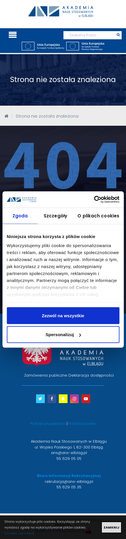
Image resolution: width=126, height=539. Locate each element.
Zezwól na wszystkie (63, 315)
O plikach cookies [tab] (98, 215)
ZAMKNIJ (111, 527)
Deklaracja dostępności (91, 375)
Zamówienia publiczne (45, 375)
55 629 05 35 (68, 487)
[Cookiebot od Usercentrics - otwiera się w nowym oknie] (93, 199)
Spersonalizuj (63, 334)
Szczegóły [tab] (55, 215)
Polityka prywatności (48, 423)
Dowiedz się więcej (19, 533)
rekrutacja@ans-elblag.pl (69, 481)
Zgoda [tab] (20, 215)
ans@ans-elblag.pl (69, 452)
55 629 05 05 (68, 458)
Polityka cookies (82, 423)
